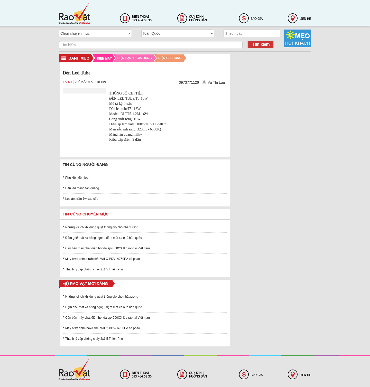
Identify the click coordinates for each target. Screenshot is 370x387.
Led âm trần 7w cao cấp (81, 199)
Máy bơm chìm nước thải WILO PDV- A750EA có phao (102, 259)
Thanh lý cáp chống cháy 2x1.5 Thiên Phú (94, 269)
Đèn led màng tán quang (82, 188)
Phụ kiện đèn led (76, 178)
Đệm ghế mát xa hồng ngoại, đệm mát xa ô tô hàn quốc (103, 238)
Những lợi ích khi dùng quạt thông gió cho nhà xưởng (101, 227)
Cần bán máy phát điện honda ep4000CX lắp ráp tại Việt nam (107, 248)
